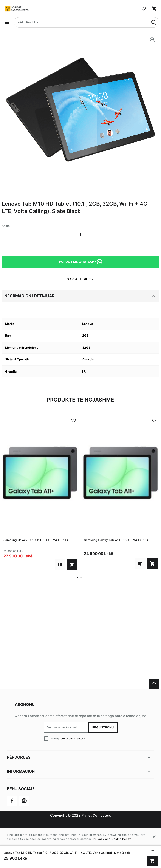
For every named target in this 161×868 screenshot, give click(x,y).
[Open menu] (7, 22)
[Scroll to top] (154, 684)
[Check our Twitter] (24, 801)
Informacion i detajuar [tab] (79, 296)
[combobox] (86, 22)
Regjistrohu (103, 727)
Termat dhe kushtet (71, 738)
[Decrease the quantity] (8, 235)
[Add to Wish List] (73, 420)
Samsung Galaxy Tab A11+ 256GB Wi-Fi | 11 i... (36, 540)
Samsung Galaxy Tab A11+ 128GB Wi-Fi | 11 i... (117, 540)
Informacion (79, 771)
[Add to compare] (60, 564)
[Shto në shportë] (152, 861)
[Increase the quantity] (153, 235)
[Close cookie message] (154, 837)
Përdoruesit (79, 757)
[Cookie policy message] (80, 836)
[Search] (154, 22)
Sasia (6, 226)
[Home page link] (17, 8)
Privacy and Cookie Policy (112, 838)
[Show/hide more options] (152, 851)
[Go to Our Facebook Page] (12, 801)
